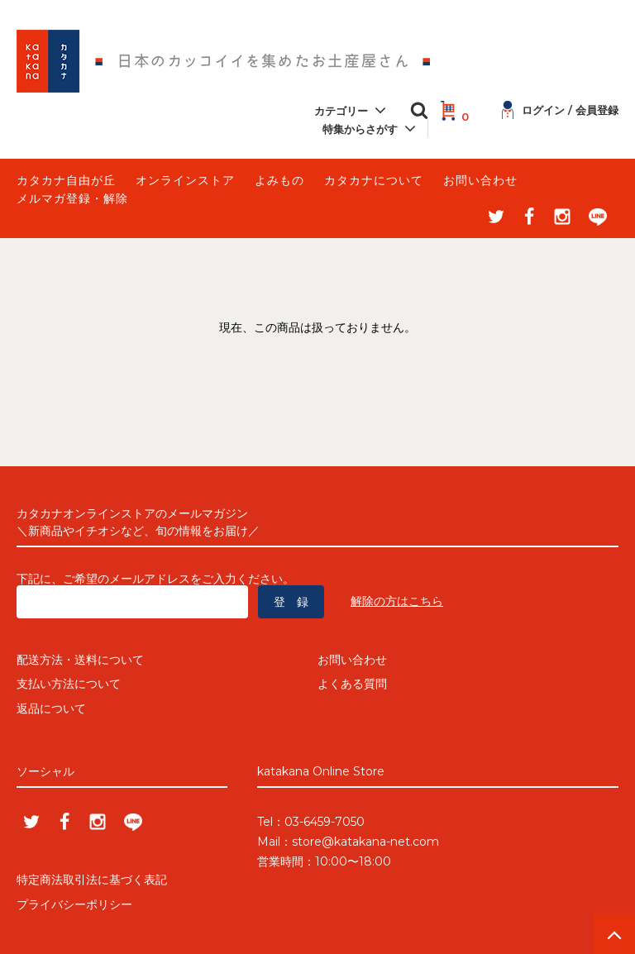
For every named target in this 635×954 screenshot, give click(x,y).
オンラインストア (185, 180)
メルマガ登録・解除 (72, 198)
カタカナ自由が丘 (66, 180)
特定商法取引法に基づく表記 (92, 880)
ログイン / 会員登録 (560, 110)
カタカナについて (373, 180)
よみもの (279, 180)
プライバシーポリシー (74, 904)
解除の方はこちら (397, 601)
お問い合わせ (480, 180)
